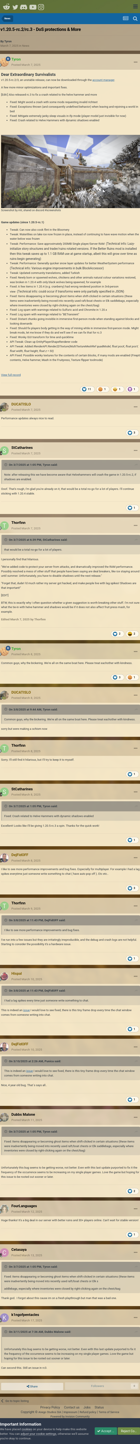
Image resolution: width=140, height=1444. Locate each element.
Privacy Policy (50, 1407)
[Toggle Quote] (6, 464)
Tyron (8, 41)
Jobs (87, 1407)
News (25, 45)
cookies (27, 1429)
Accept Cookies (97, 1431)
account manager (103, 80)
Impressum (70, 1412)
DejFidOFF (51, 920)
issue (26, 1010)
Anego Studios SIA (49, 1412)
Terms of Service (109, 1412)
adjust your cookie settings (55, 1433)
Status (99, 1407)
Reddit (6, 6)
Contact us (72, 1407)
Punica (49, 1061)
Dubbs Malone (54, 1331)
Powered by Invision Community (69, 1416)
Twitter (15, 6)
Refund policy (88, 1412)
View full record (11, 375)
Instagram (41, 6)
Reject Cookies (127, 1431)
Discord (24, 6)
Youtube (32, 6)
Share (32, 1386)
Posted (25, 64)
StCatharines (51, 539)
